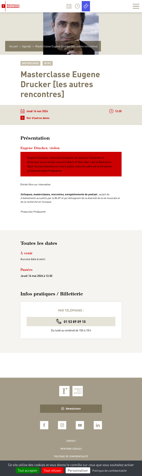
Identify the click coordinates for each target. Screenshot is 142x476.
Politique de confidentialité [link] (109, 470)
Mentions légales (71, 448)
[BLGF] (47, 63)
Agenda (26, 46)
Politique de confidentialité (71, 456)
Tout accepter (27, 470)
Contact (71, 440)
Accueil (13, 46)
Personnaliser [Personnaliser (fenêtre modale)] (78, 470)
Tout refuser (52, 470)
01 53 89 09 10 (71, 321)
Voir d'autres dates (35, 118)
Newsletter (71, 408)
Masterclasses (30, 63)
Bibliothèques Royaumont (11, 6)
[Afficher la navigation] (136, 6)
